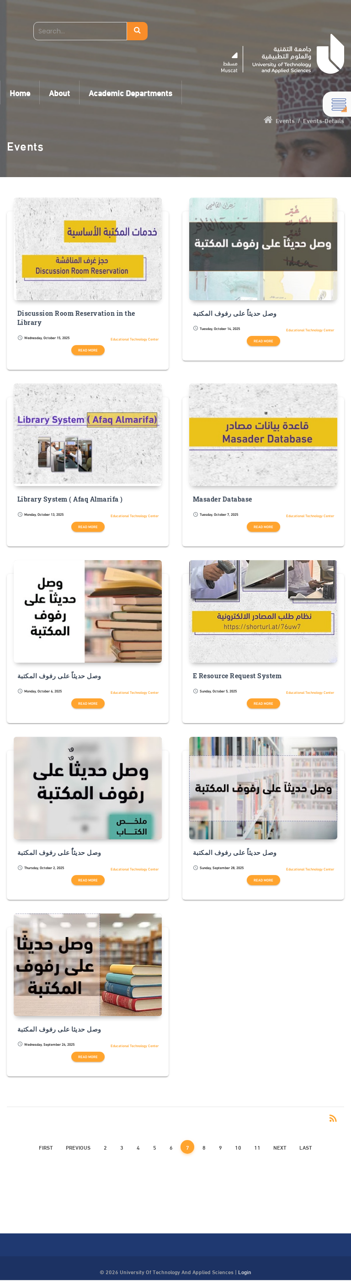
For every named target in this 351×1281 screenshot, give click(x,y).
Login (244, 1271)
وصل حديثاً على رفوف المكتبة (235, 313)
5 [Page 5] (154, 1147)
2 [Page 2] (105, 1147)
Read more (88, 349)
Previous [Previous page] (78, 1147)
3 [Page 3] (121, 1147)
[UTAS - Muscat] (282, 54)
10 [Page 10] (238, 1147)
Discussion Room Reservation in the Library (76, 318)
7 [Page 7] (187, 1147)
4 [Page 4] (138, 1147)
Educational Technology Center (135, 338)
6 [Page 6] (171, 1147)
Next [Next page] (280, 1147)
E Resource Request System (237, 676)
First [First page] (46, 1147)
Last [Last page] (305, 1147)
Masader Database (222, 499)
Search (137, 31)
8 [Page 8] (204, 1147)
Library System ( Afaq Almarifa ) (70, 499)
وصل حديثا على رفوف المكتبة (59, 1029)
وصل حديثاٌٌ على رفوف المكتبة (59, 853)
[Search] (80, 31)
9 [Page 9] (220, 1147)
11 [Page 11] (257, 1147)
